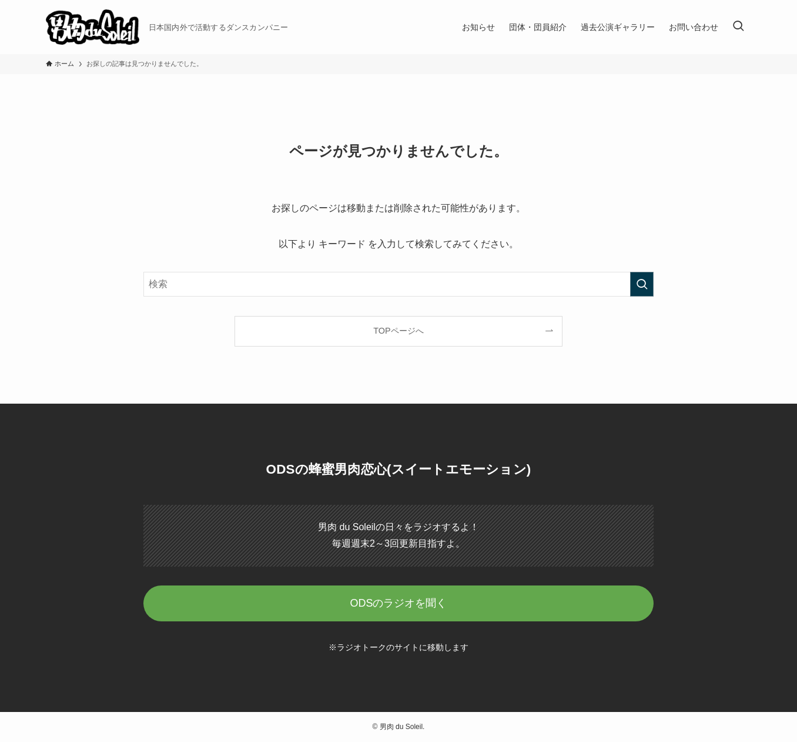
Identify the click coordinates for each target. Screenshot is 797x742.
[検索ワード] (398, 284)
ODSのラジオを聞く (398, 603)
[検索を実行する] (642, 284)
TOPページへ (398, 330)
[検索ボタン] (738, 27)
